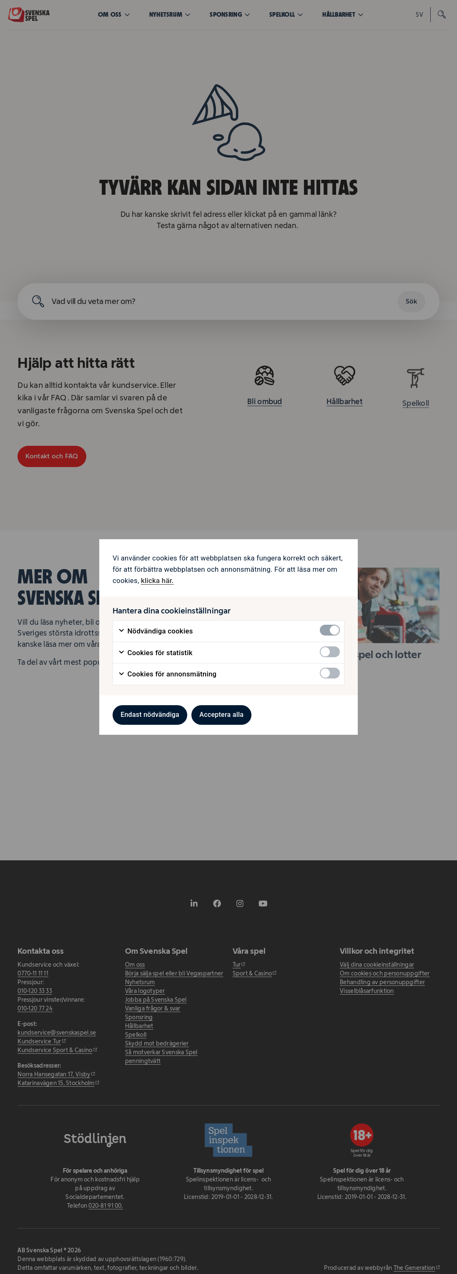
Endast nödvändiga (150, 715)
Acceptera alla (221, 715)
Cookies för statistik (155, 652)
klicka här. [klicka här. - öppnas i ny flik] (157, 580)
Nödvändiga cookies (155, 631)
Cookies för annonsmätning (167, 674)
